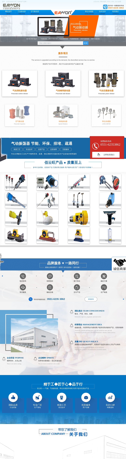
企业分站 (96, 1)
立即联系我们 (108, 155)
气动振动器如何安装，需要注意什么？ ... (84, 456)
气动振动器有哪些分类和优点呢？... (82, 449)
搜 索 (85, 43)
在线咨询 (91, 299)
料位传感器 (89, 13)
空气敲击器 (34, 13)
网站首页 (8, 13)
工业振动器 (22, 13)
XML (112, 1)
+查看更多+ (120, 441)
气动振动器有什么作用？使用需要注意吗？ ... (85, 453)
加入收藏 (118, 1)
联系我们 (115, 13)
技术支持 (102, 13)
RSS (108, 1)
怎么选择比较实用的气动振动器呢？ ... (83, 446)
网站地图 (103, 1)
